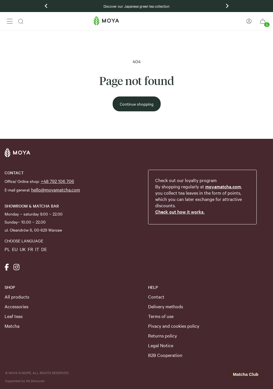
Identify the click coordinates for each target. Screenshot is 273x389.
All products (17, 296)
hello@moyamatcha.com (55, 189)
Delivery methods (165, 306)
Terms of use (161, 316)
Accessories (16, 306)
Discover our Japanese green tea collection (136, 6)
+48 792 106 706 (57, 181)
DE (44, 249)
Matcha (12, 326)
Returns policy (162, 335)
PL (7, 249)
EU (15, 249)
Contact (156, 296)
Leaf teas (14, 316)
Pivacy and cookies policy (173, 326)
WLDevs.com (35, 380)
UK (23, 249)
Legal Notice (160, 345)
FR (30, 249)
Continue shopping (137, 104)
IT (37, 249)
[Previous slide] (46, 6)
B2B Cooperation (165, 355)
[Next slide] (227, 6)
